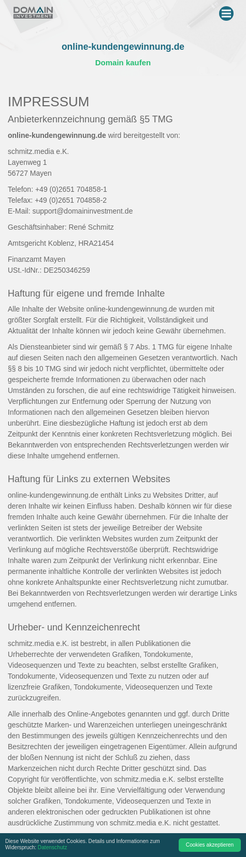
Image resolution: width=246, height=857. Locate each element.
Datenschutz (52, 847)
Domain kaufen (123, 62)
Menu (228, 11)
